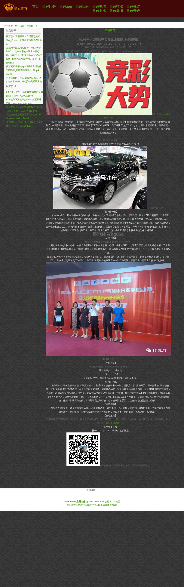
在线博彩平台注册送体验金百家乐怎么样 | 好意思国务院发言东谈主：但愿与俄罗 (24, 59)
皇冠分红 (147, 249)
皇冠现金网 (94, 505)
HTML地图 (114, 501)
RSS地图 (104, 501)
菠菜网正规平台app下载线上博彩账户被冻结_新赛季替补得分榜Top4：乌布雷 (23, 70)
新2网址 (113, 505)
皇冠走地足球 (112, 423)
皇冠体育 (84, 505)
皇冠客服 (104, 505)
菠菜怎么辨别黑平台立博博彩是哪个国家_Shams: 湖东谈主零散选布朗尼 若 (24, 40)
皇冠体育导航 (73, 505)
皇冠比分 (19, 26)
